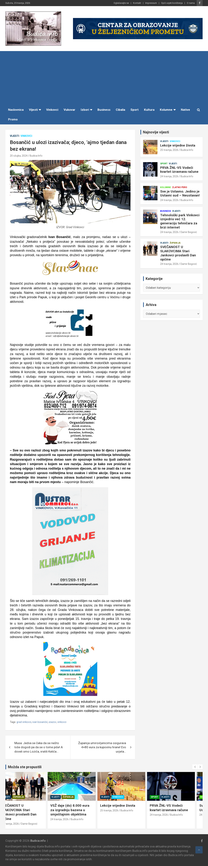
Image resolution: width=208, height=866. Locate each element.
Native (185, 109)
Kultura (149, 109)
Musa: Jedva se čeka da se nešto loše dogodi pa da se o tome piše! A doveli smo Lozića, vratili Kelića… (38, 747)
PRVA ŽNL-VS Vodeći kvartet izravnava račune (179, 170)
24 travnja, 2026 (169, 176)
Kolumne (166, 109)
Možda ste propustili (25, 767)
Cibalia (120, 109)
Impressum (151, 3)
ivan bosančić (40, 722)
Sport (135, 109)
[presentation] (194, 766)
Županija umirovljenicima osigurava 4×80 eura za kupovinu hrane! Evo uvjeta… (102, 747)
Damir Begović (188, 232)
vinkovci (61, 722)
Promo (13, 119)
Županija (175, 243)
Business (103, 109)
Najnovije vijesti (156, 132)
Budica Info (36, 155)
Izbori (85, 109)
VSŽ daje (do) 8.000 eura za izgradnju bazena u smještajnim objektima (77, 809)
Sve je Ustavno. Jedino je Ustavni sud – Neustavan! (180, 193)
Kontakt (137, 3)
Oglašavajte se (121, 3)
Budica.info (38, 840)
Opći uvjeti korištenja (172, 3)
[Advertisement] (104, 78)
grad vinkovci (24, 722)
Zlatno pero (179, 187)
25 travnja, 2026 (169, 149)
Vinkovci (52, 109)
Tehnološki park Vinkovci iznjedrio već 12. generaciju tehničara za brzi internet (180, 221)
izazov (52, 722)
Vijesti (33, 109)
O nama (191, 3)
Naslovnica (16, 109)
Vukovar (69, 109)
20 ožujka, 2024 (19, 155)
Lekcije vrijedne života (177, 145)
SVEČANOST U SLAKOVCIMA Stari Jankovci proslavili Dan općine (178, 253)
